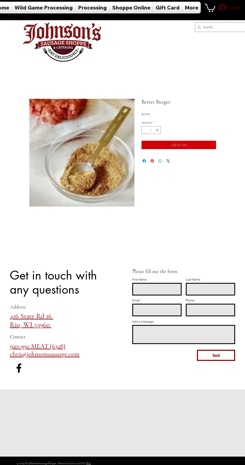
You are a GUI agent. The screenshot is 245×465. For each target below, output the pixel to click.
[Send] (216, 355)
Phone (190, 300)
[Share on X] (168, 160)
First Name (139, 279)
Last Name (193, 279)
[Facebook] (19, 368)
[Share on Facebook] (144, 160)
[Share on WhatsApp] (160, 160)
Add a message (143, 321)
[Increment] (157, 130)
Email (136, 300)
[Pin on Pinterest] (152, 160)
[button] (210, 7)
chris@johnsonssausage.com (45, 354)
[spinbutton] (151, 130)
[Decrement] (144, 130)
